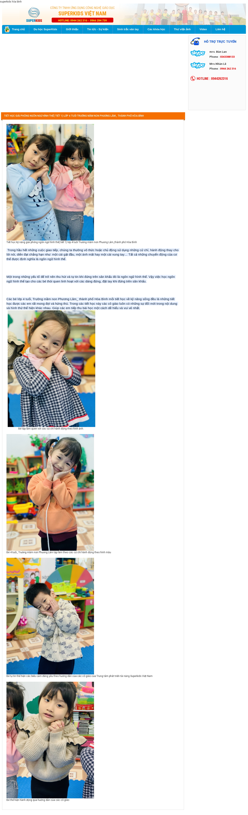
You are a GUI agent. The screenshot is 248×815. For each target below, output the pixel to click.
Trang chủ (14, 29)
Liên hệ (220, 29)
